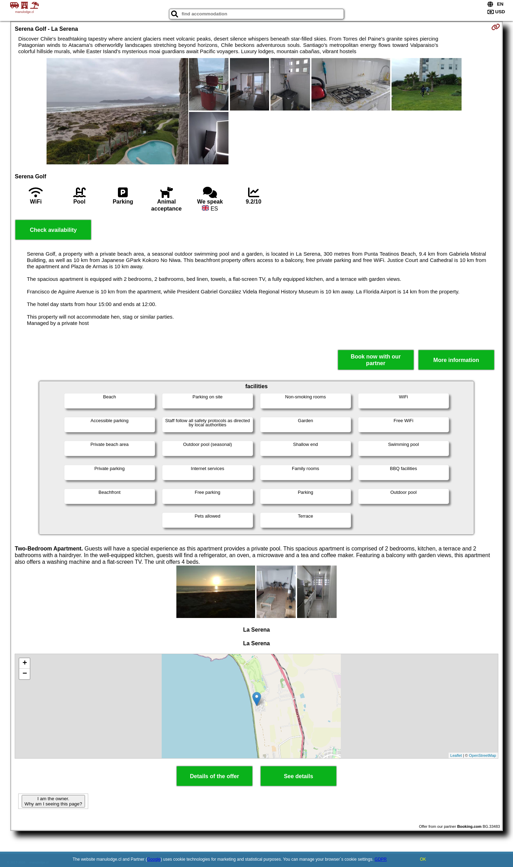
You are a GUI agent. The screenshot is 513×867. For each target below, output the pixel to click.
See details (298, 776)
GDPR (381, 859)
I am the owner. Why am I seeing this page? (53, 801)
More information (456, 360)
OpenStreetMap (482, 755)
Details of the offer (214, 776)
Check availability (53, 230)
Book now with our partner (376, 360)
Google (154, 859)
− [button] (24, 674)
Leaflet (456, 755)
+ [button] (24, 663)
